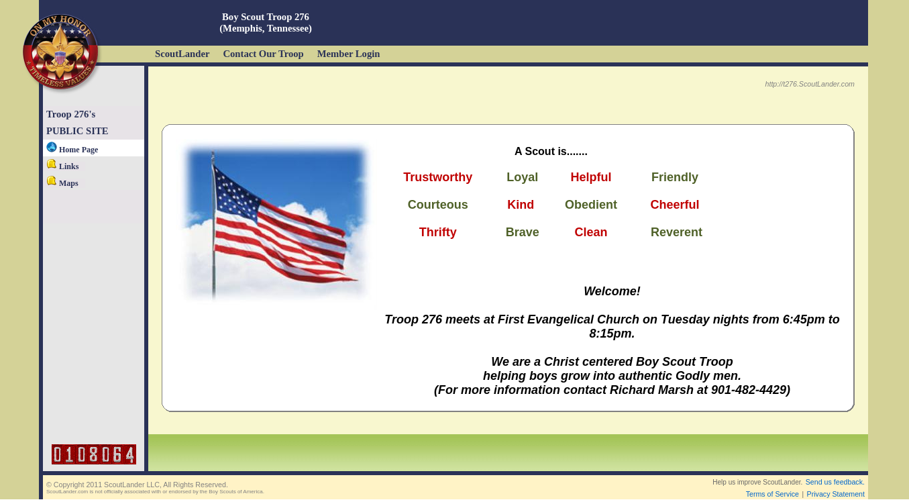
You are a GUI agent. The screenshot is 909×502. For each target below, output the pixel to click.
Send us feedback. (835, 482)
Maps (62, 183)
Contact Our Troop (263, 53)
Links (62, 166)
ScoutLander (182, 53)
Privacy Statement (836, 494)
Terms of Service (772, 494)
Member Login (348, 53)
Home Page (72, 149)
